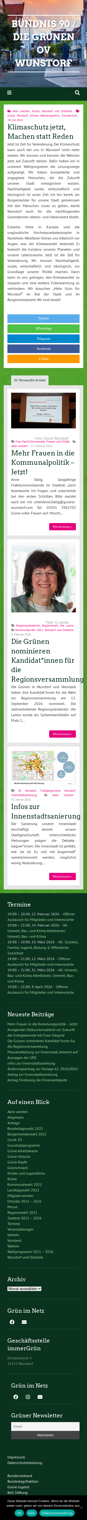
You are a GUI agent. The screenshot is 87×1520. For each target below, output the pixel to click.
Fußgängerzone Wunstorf (57, 791)
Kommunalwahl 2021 (29, 630)
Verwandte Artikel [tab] (32, 380)
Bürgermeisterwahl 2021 (27, 1134)
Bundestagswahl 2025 (25, 1128)
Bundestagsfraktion (22, 1481)
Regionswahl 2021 (22, 1212)
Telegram (43, 338)
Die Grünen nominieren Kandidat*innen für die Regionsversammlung (47, 660)
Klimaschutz (69, 116)
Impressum (16, 1457)
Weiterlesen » (62, 526)
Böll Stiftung (17, 1492)
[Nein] (81, 1507)
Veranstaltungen (20, 1229)
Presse (12, 1206)
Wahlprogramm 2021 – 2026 (30, 1251)
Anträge (13, 1123)
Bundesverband (19, 1475)
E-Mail (43, 359)
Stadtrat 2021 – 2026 (24, 1218)
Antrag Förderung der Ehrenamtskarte (37, 1080)
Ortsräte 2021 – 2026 (24, 1201)
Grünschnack (17, 1167)
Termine (13, 1223)
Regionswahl (50, 626)
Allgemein (15, 1117)
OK (19, 1513)
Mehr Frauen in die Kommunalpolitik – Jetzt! (43, 462)
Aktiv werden (21, 111)
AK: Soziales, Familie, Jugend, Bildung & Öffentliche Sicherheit (42, 947)
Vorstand (14, 1240)
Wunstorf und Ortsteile (57, 111)
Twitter (43, 318)
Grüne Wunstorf (17, 116)
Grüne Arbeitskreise (22, 1151)
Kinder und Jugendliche (26, 1173)
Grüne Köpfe (17, 1162)
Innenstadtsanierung (24, 795)
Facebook (44, 349)
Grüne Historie (18, 1156)
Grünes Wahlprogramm (45, 116)
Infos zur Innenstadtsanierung (31, 1063)
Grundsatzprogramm (23, 1145)
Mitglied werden (20, 1195)
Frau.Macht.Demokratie (30, 442)
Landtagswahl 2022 (23, 1190)
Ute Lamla (67, 626)
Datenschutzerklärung (24, 1462)
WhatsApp (43, 328)
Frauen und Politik (58, 442)
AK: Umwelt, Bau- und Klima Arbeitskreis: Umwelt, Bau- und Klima (37, 931)
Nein (32, 1513)
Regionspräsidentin (28, 626)
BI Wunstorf (27, 791)
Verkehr (13, 1234)
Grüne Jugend (18, 1487)
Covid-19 (14, 1139)
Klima (35, 111)
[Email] (45, 1426)
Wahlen (13, 1246)
